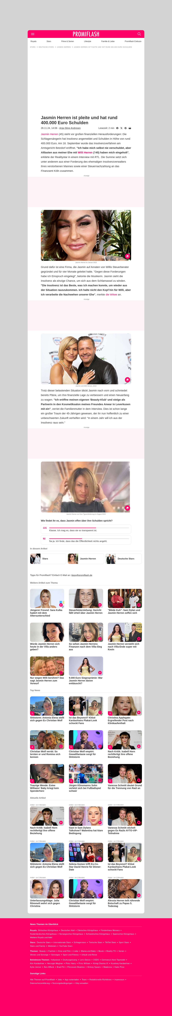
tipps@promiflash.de (81, 575)
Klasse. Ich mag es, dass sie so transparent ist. (73, 530)
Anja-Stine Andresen (70, 128)
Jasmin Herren (49, 134)
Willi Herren (85, 152)
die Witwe (111, 294)
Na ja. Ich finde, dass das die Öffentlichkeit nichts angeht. (78, 541)
